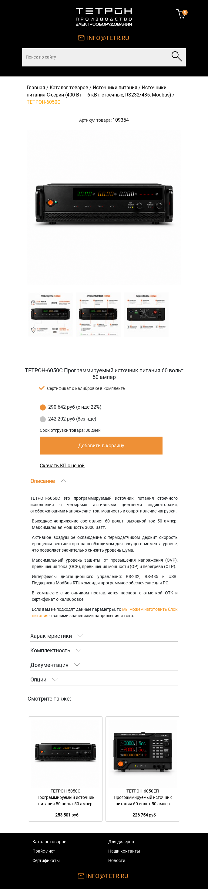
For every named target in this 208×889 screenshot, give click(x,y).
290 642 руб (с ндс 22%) (75, 407)
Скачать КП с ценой (62, 465)
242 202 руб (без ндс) (72, 419)
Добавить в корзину (101, 445)
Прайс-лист (43, 851)
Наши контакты (124, 851)
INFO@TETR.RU (108, 38)
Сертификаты (46, 860)
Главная (36, 87)
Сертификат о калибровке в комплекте (86, 388)
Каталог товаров (69, 87)
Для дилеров (121, 841)
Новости (116, 860)
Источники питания (115, 87)
